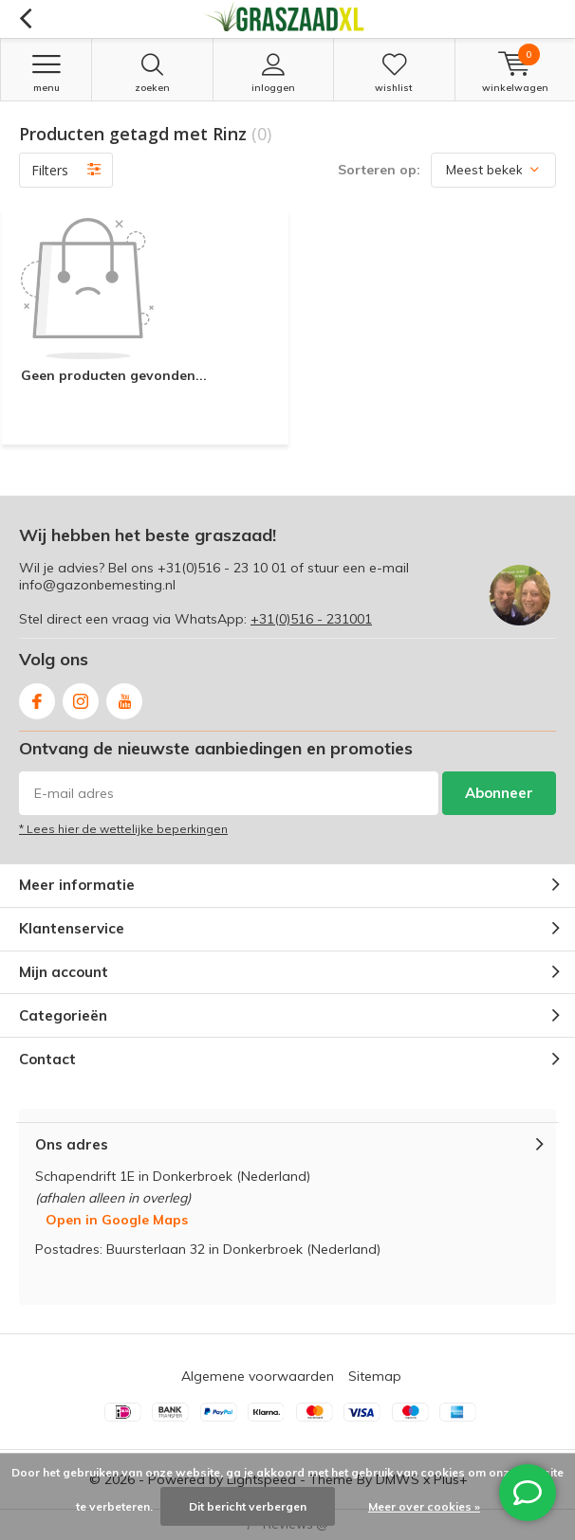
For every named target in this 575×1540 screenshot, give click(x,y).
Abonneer (499, 793)
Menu (46, 73)
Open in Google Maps (117, 1219)
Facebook (37, 697)
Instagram (81, 697)
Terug (25, 19)
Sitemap (374, 1376)
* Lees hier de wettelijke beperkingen (123, 829)
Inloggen (273, 73)
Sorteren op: (379, 169)
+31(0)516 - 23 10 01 (222, 567)
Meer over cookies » (424, 1506)
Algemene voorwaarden (257, 1376)
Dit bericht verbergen (247, 1506)
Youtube (124, 697)
